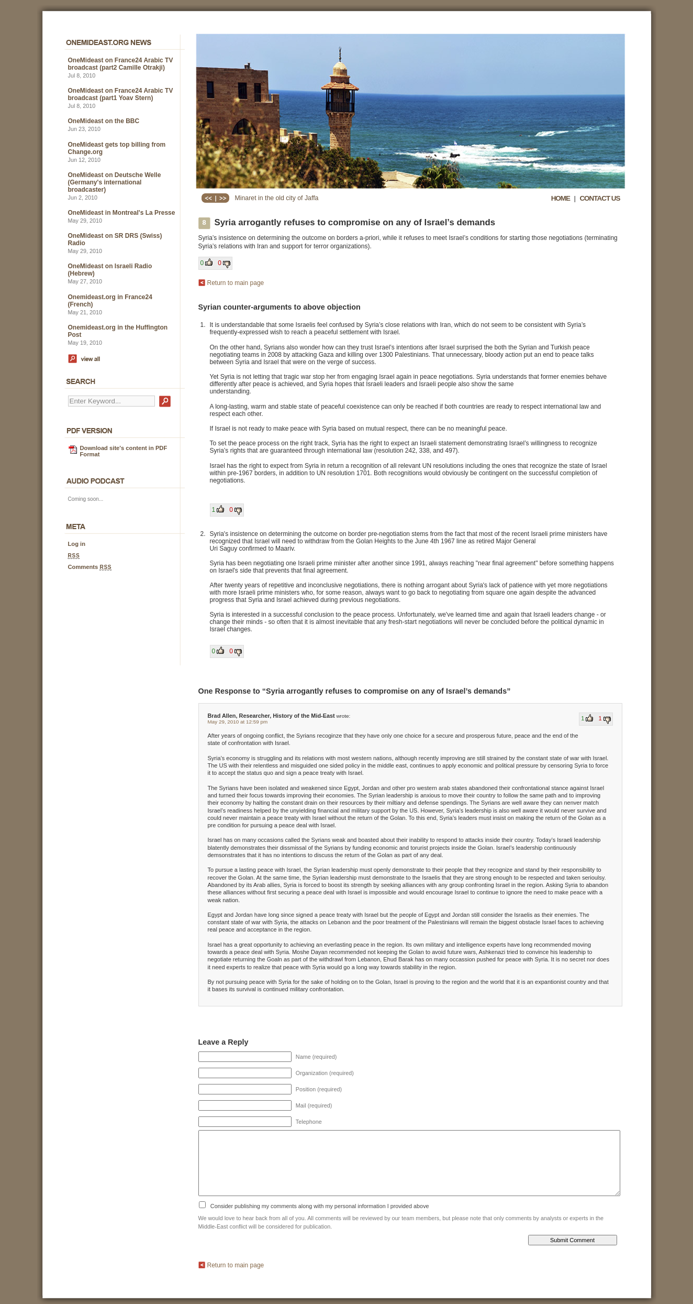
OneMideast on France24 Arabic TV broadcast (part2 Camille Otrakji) (120, 64)
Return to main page (235, 283)
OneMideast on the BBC (104, 121)
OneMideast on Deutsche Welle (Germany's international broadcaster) (114, 182)
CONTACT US (599, 198)
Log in (77, 544)
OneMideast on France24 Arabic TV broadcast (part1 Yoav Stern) (120, 94)
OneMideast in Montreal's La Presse (121, 212)
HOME (560, 198)
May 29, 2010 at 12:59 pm (238, 722)
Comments (90, 567)
